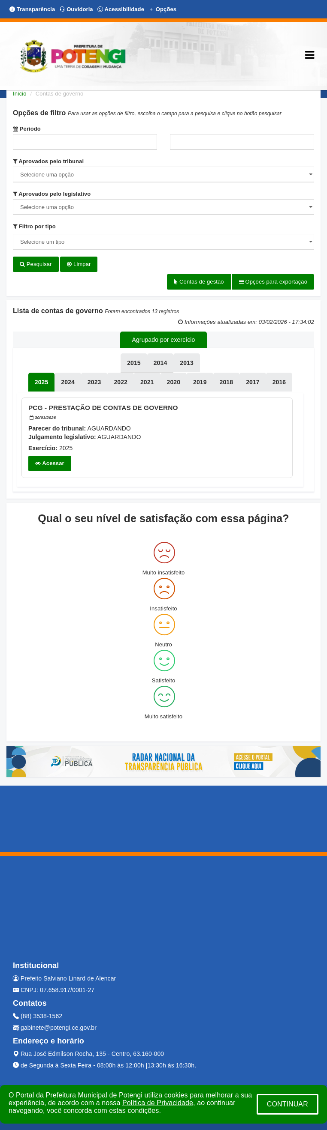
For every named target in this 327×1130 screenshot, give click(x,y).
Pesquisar (36, 264)
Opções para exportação (273, 281)
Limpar (79, 264)
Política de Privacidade (157, 1102)
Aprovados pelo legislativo (52, 194)
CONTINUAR (287, 1104)
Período (27, 129)
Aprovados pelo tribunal (48, 161)
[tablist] (41, 382)
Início (20, 93)
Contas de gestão (199, 281)
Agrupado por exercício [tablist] (163, 339)
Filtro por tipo (34, 226)
